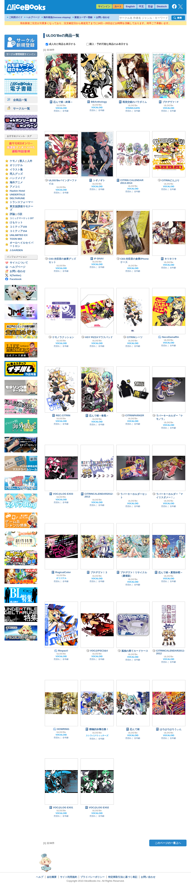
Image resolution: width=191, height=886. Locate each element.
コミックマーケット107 (22, 218)
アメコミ (15, 186)
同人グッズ (16, 173)
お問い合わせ (102, 17)
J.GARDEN (16, 250)
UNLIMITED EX (19, 235)
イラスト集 (16, 169)
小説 (19, 214)
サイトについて (19, 262)
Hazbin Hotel (17, 190)
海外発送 (57, 17)
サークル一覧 (18, 108)
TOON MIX (16, 238)
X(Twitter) (15, 275)
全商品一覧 (17, 100)
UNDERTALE (17, 194)
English (130, 6)
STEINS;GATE (133, 108)
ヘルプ (39, 877)
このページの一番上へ (168, 842)
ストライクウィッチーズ (97, 735)
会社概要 (52, 877)
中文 (141, 6)
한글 (150, 6)
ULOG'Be (61, 105)
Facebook (15, 279)
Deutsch (162, 6)
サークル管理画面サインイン (20, 54)
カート (118, 6)
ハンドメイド (17, 178)
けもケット (16, 222)
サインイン (104, 6)
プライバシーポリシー (92, 877)
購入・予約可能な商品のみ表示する (107, 44)
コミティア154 (18, 231)
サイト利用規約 (68, 877)
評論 (12, 214)
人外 (29, 161)
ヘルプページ (33, 17)
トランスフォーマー (21, 202)
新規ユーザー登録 (83, 17)
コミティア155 (18, 226)
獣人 (22, 161)
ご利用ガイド (15, 17)
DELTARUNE (17, 198)
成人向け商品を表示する (61, 44)
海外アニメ (16, 182)
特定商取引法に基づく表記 (122, 877)
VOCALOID (61, 108)
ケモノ (14, 161)
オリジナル (16, 165)
